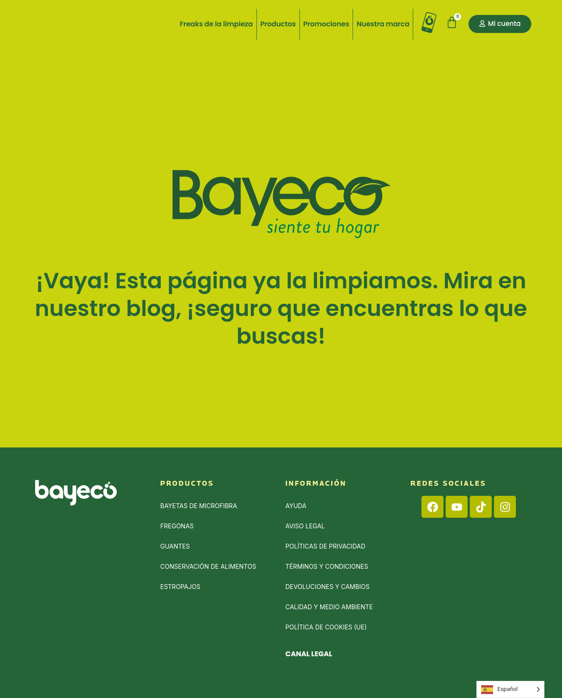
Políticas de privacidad (325, 546)
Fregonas (177, 526)
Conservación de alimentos (208, 566)
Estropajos (180, 586)
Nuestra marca (383, 24)
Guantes (175, 546)
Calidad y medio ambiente (329, 607)
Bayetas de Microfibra (198, 505)
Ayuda (295, 505)
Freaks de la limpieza (216, 24)
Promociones (326, 24)
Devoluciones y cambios (327, 586)
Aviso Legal (305, 526)
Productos (278, 24)
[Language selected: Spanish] (510, 689)
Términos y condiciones (326, 566)
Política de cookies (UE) (326, 627)
